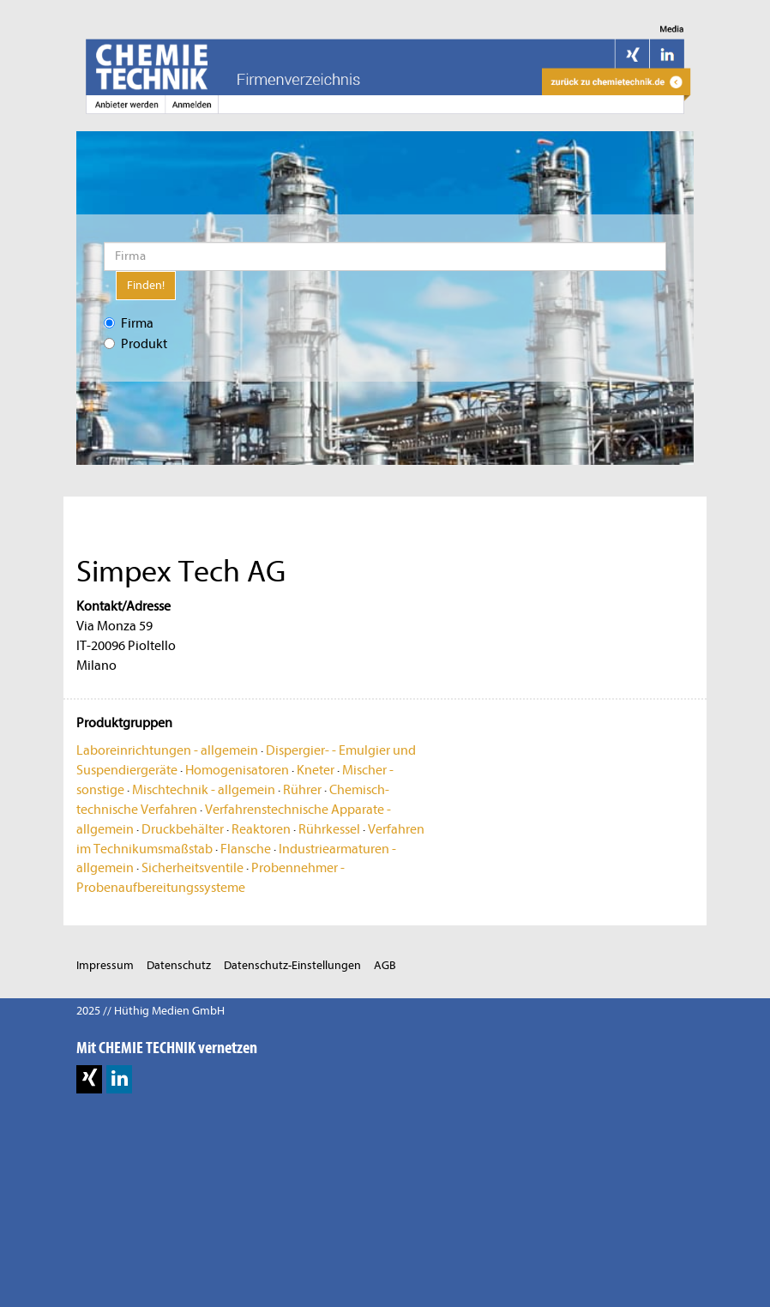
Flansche (245, 849)
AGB (385, 965)
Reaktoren (261, 829)
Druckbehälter (182, 829)
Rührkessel (329, 829)
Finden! (146, 285)
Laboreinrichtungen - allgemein (167, 750)
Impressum (105, 965)
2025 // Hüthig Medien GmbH (150, 1010)
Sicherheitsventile (192, 868)
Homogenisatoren (237, 770)
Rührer (302, 790)
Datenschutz (179, 965)
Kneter (315, 770)
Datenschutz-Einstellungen (292, 965)
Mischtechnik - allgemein (203, 790)
